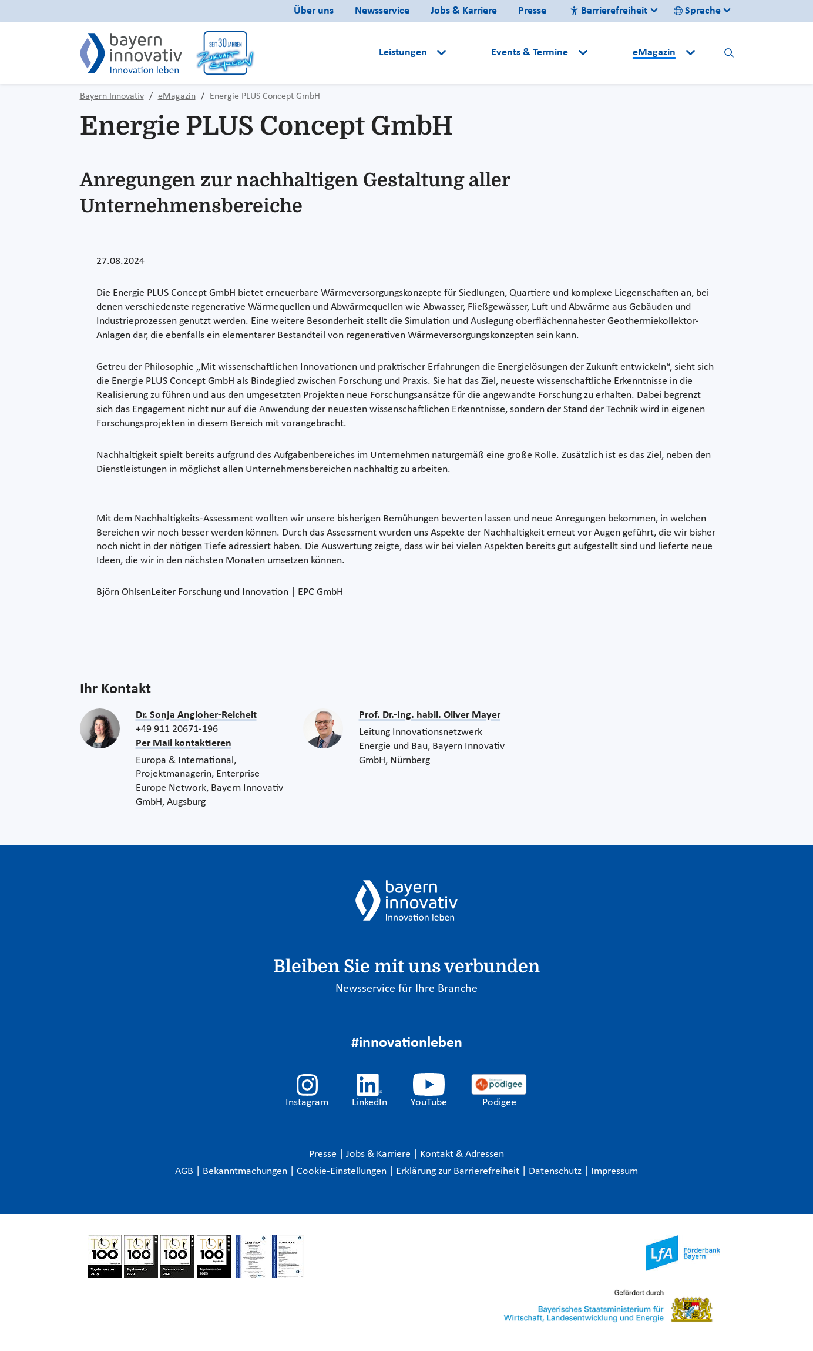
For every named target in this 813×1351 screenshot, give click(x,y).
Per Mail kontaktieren (183, 743)
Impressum (614, 1171)
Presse (532, 10)
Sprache (697, 10)
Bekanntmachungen (246, 1171)
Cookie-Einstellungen (342, 1171)
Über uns (314, 10)
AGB (185, 1171)
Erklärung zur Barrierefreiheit (459, 1171)
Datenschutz (556, 1171)
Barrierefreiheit (608, 10)
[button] (470, 53)
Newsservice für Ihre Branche (406, 989)
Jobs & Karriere (464, 10)
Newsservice (382, 10)
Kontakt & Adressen (462, 1154)
